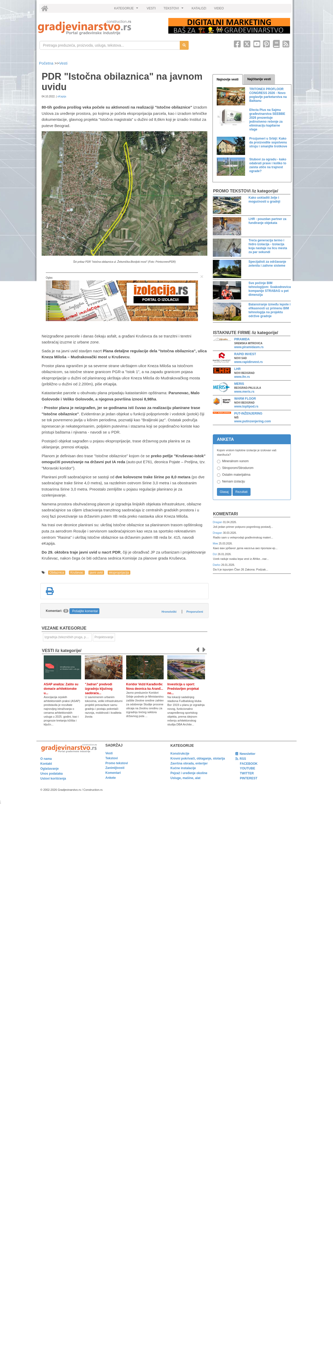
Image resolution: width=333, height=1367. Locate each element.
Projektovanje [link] (103, 637)
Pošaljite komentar (85, 611)
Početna (46, 63)
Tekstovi (111, 758)
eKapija (61, 96)
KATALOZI (199, 8)
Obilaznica (56, 572)
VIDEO (219, 8)
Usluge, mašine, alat (185, 778)
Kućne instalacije (183, 768)
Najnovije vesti (228, 79)
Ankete (110, 778)
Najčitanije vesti (259, 79)
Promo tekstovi (116, 763)
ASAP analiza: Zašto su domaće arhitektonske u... (61, 688)
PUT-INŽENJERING (248, 413)
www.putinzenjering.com (252, 421)
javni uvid (96, 572)
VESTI (151, 8)
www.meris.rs (244, 391)
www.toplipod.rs (246, 406)
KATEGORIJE (127, 10)
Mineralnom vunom (235, 461)
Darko (217, 564)
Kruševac (76, 572)
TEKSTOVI (174, 10)
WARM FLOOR (245, 398)
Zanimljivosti (114, 768)
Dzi (215, 554)
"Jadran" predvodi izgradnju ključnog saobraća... (98, 688)
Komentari (225, 514)
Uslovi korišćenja (53, 778)
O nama (46, 759)
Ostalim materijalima (236, 474)
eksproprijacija (119, 572)
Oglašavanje (49, 768)
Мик (216, 543)
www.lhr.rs (242, 377)
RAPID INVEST (245, 354)
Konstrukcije (179, 753)
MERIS (239, 384)
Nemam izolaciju (233, 481)
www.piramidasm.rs (249, 347)
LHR (237, 369)
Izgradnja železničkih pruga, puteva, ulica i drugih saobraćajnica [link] (68, 637)
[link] (99, 27)
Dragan (218, 522)
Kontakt (46, 764)
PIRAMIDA (241, 339)
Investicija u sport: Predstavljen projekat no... (183, 688)
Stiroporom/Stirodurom (238, 468)
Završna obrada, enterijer (189, 763)
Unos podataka (51, 773)
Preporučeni (194, 611)
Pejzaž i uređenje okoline (188, 773)
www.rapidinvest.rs (248, 362)
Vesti (63, 63)
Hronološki (169, 611)
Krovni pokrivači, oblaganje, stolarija (197, 758)
